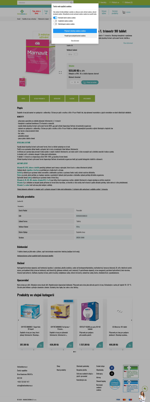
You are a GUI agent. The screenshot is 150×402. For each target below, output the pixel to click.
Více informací (75, 40)
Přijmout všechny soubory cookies (75, 31)
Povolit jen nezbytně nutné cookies (75, 35)
